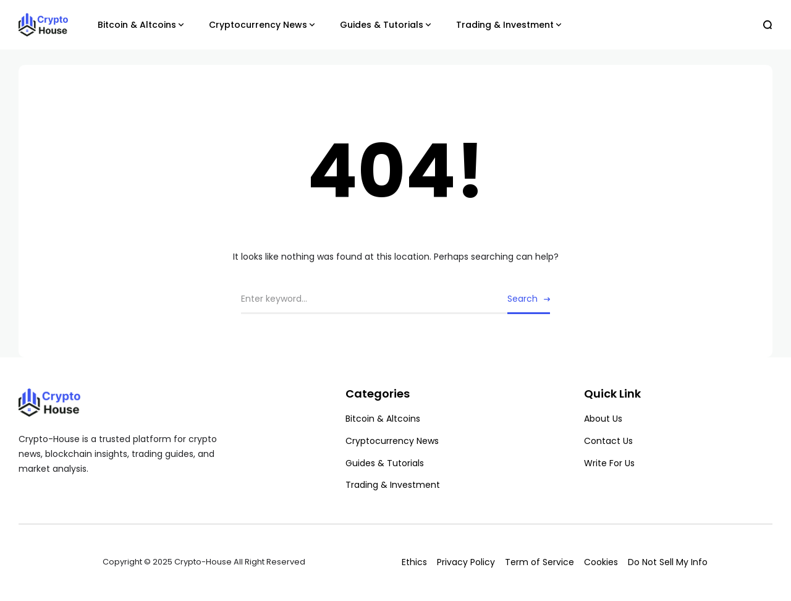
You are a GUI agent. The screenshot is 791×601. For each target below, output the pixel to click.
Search (522, 298)
